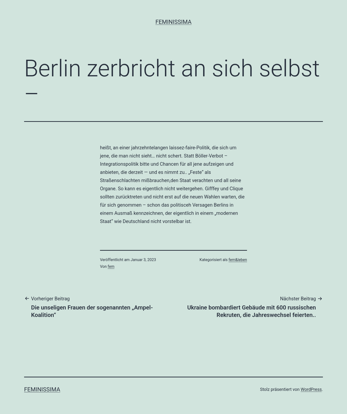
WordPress (311, 389)
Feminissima (173, 22)
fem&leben (237, 259)
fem (111, 266)
